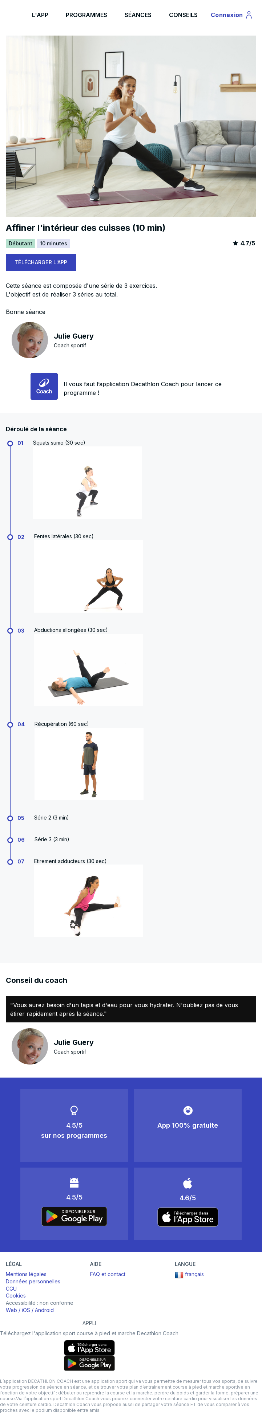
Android (44, 1310)
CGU (11, 1289)
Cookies (16, 1295)
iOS (26, 1310)
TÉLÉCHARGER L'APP (41, 262)
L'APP (40, 15)
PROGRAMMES (86, 15)
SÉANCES (138, 15)
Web (11, 1310)
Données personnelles (33, 1281)
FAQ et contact (107, 1274)
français (189, 1275)
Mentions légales (26, 1274)
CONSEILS (183, 15)
